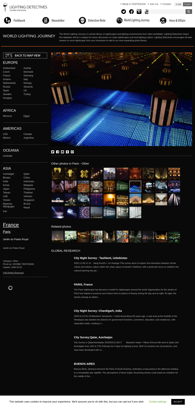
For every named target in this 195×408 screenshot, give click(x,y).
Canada (28, 134)
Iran (5, 211)
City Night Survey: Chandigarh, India (98, 310)
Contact (166, 4)
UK (25, 90)
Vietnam (28, 196)
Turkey (27, 94)
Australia (7, 156)
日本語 (178, 4)
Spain (6, 90)
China (27, 177)
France (6, 75)
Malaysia (28, 185)
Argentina (29, 137)
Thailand (28, 192)
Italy (26, 79)
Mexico (6, 137)
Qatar (26, 174)
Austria (27, 68)
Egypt (27, 116)
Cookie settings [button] (157, 401)
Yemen (6, 200)
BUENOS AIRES (84, 363)
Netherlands (9, 83)
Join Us (154, 4)
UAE (5, 196)
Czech (6, 71)
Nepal (27, 207)
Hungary (7, 98)
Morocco (7, 116)
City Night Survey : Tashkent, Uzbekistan (100, 258)
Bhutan (6, 177)
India (5, 181)
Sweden (7, 94)
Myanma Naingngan (8, 205)
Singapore (29, 200)
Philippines (29, 189)
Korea (6, 185)
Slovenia (28, 86)
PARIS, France (83, 284)
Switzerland (9, 68)
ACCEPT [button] (178, 402)
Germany (28, 75)
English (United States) (187, 4)
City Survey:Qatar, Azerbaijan (93, 337)
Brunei (27, 203)
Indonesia (29, 181)
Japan (6, 189)
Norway (28, 83)
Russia (6, 86)
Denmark (28, 71)
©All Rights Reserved (13, 273)
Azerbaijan (8, 174)
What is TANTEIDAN (134, 4)
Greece (7, 79)
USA (5, 134)
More (127, 266)
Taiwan (6, 192)
